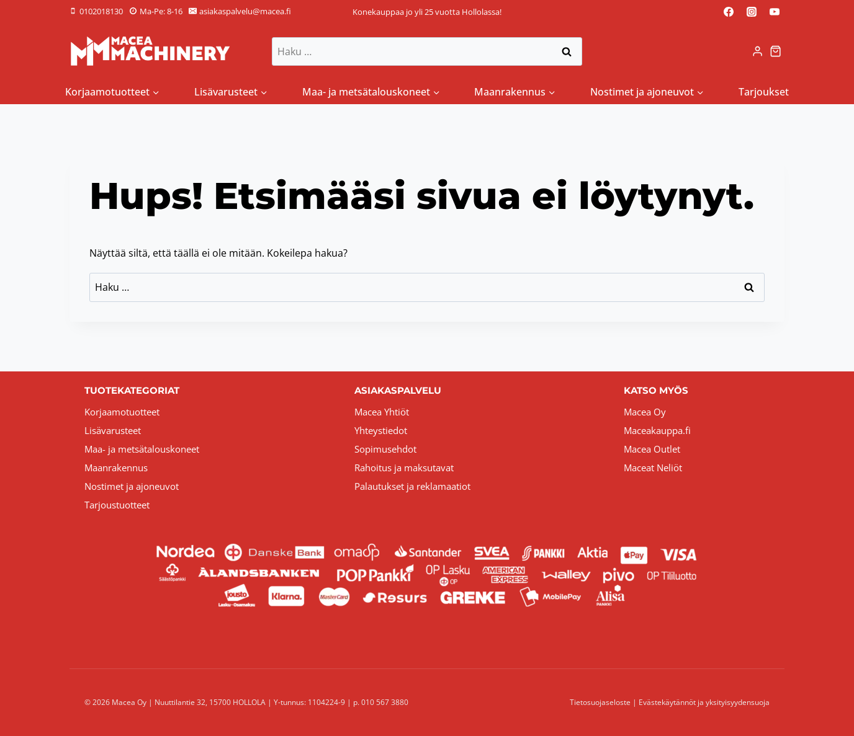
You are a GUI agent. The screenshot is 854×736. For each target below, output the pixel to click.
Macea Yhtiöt (381, 412)
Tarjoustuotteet (117, 505)
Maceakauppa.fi (657, 430)
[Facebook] (729, 12)
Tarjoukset (764, 92)
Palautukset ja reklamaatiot (412, 486)
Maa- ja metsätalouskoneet (141, 449)
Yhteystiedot (380, 430)
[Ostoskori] (777, 51)
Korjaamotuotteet (122, 412)
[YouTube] (774, 12)
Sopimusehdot (385, 449)
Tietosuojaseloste (600, 702)
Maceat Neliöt (653, 467)
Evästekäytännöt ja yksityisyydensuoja (704, 702)
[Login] (757, 51)
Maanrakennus (116, 467)
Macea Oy (645, 412)
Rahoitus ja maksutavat (404, 467)
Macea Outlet (652, 449)
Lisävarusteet (112, 430)
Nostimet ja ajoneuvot (131, 486)
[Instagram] (752, 12)
